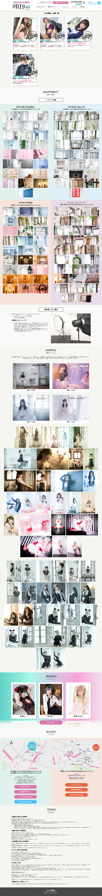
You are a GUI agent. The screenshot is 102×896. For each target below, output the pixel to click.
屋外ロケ (18, 40)
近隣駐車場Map (25, 792)
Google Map (25, 787)
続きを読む (51, 722)
